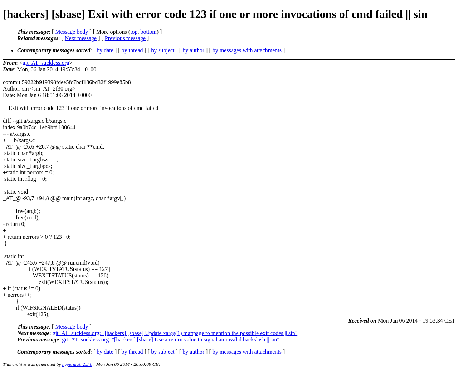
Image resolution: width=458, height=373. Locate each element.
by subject (162, 50)
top (133, 32)
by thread (132, 50)
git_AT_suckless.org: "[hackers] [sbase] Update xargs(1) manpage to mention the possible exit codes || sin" (175, 333)
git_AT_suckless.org (46, 63)
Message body (71, 32)
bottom (148, 32)
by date (105, 50)
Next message (81, 38)
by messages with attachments (247, 50)
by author (193, 50)
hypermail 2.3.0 (77, 364)
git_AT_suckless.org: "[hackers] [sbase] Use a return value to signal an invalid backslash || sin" (170, 339)
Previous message (125, 38)
